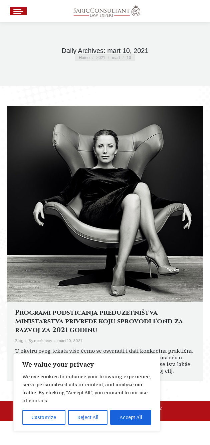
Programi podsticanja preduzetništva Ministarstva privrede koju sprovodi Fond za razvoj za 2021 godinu (99, 321)
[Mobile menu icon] (18, 11)
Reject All (87, 417)
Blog (19, 341)
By (40, 341)
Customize (43, 417)
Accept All (131, 417)
